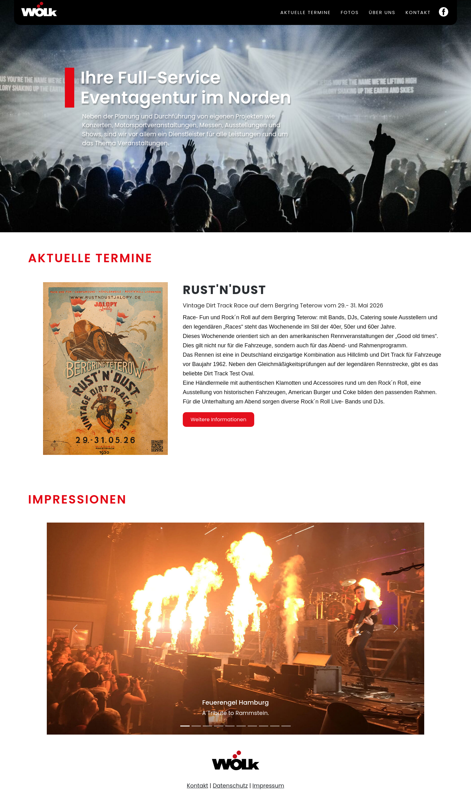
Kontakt (418, 12)
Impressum (268, 785)
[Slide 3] (207, 726)
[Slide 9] (274, 726)
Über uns (382, 12)
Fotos (350, 12)
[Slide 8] (263, 726)
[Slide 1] (185, 726)
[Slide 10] (286, 726)
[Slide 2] (196, 726)
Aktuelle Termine (305, 12)
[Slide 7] (252, 726)
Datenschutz (230, 785)
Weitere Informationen (218, 447)
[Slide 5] (230, 726)
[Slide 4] (218, 726)
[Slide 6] (241, 726)
